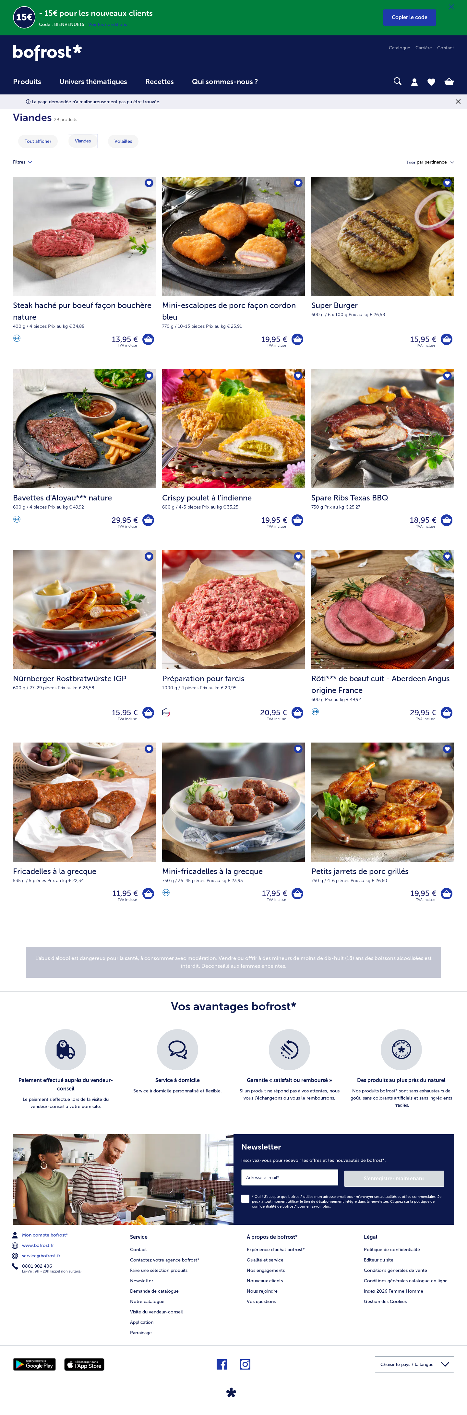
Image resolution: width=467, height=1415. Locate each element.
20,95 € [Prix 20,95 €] (272, 715)
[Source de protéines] (17, 340)
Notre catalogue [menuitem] (147, 1304)
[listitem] (66, 1074)
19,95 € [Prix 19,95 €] (273, 339)
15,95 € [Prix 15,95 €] (422, 339)
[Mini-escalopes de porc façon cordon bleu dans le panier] (297, 340)
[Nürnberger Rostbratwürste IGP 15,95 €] (84, 649)
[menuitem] (27, 84)
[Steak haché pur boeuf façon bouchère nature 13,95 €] (84, 274)
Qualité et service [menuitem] (265, 1262)
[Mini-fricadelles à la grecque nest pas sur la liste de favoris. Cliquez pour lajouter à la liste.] (297, 753)
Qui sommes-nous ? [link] (225, 81)
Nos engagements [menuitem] (266, 1273)
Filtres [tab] (26, 162)
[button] (409, 17)
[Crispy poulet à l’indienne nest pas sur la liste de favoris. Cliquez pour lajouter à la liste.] (297, 377)
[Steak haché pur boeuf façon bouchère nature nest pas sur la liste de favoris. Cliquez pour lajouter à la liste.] (148, 183)
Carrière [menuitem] (423, 48)
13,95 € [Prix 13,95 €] (124, 339)
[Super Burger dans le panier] (446, 340)
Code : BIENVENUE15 (63, 24)
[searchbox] (280, 81)
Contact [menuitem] (445, 48)
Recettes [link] (159, 81)
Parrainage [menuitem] (141, 1335)
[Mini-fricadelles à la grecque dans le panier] (297, 897)
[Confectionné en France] (166, 715)
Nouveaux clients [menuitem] (265, 1283)
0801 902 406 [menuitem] (32, 1269)
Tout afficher (38, 141)
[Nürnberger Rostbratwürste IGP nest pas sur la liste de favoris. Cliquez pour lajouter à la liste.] (148, 559)
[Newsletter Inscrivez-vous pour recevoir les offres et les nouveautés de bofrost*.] (344, 1183)
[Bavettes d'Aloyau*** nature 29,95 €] (84, 461)
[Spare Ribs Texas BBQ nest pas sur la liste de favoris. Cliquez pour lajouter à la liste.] (447, 377)
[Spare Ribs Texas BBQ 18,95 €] (382, 461)
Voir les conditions (107, 24)
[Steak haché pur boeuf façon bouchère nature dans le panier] (147, 340)
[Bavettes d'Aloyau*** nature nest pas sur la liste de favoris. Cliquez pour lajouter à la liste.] (148, 377)
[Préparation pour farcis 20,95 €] (233, 649)
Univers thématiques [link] (93, 81)
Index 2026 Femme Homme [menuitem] (393, 1294)
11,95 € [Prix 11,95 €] (124, 897)
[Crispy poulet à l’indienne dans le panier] (297, 522)
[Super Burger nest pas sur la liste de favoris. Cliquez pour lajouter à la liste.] (447, 183)
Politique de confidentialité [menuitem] (392, 1252)
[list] (233, 1074)
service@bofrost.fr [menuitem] (36, 1259)
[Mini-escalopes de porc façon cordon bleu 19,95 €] (233, 274)
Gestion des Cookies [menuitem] (385, 1304)
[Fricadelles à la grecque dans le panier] (147, 897)
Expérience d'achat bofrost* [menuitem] (276, 1252)
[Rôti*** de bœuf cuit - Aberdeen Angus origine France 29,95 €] (382, 649)
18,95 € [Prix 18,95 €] (422, 521)
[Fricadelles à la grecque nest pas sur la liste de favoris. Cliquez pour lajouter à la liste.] (148, 753)
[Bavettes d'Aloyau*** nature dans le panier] (147, 522)
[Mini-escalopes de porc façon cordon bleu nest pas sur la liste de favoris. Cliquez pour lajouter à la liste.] (297, 183)
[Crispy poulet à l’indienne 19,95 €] (233, 461)
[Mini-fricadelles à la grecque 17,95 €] (233, 837)
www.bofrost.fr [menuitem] (33, 1249)
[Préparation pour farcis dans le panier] (297, 715)
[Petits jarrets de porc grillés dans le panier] (446, 897)
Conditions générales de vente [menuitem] (395, 1273)
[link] (79, 52)
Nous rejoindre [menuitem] (262, 1294)
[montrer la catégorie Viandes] (83, 141)
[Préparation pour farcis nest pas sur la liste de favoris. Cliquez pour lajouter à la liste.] (297, 559)
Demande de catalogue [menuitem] (154, 1294)
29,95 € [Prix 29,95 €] (124, 521)
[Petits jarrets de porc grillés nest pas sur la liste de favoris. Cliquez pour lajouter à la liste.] (447, 753)
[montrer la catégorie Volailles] (123, 141)
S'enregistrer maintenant (405, 1182)
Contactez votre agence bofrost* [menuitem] (164, 1262)
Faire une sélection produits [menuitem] (158, 1273)
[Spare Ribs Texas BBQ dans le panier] (446, 522)
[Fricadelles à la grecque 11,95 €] (84, 837)
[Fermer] (451, 7)
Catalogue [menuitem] (399, 48)
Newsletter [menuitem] (141, 1283)
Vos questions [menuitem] (261, 1304)
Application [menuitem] (141, 1325)
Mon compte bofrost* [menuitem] (40, 1238)
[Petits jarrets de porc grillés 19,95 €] (382, 837)
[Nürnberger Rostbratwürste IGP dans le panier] (147, 715)
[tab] (414, 81)
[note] (233, 966)
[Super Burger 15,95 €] (382, 274)
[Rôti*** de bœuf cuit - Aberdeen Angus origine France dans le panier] (446, 715)
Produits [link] (27, 81)
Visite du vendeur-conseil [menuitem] (156, 1314)
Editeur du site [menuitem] (378, 1262)
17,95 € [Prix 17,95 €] (273, 897)
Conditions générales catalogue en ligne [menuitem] (406, 1283)
